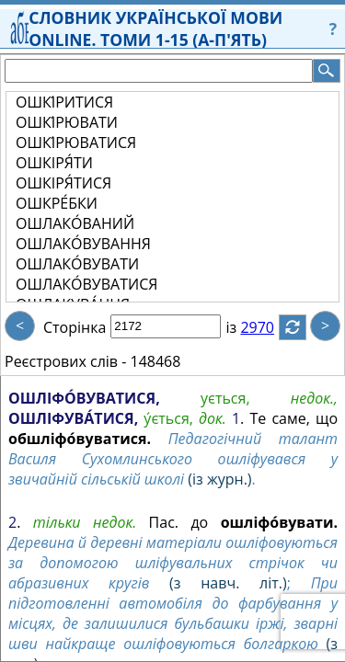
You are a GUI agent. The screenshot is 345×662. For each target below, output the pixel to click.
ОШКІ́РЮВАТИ (67, 122)
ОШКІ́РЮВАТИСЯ (76, 142)
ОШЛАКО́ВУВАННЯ (83, 244)
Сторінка (74, 327)
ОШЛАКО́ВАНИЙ (75, 223)
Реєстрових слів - (65, 361)
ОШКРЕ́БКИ (57, 203)
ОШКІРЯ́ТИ (54, 163)
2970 (268, 327)
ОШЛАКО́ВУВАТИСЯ (86, 284)
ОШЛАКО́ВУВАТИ (77, 264)
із (241, 327)
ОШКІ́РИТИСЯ (64, 102)
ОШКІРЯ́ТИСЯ (63, 183)
